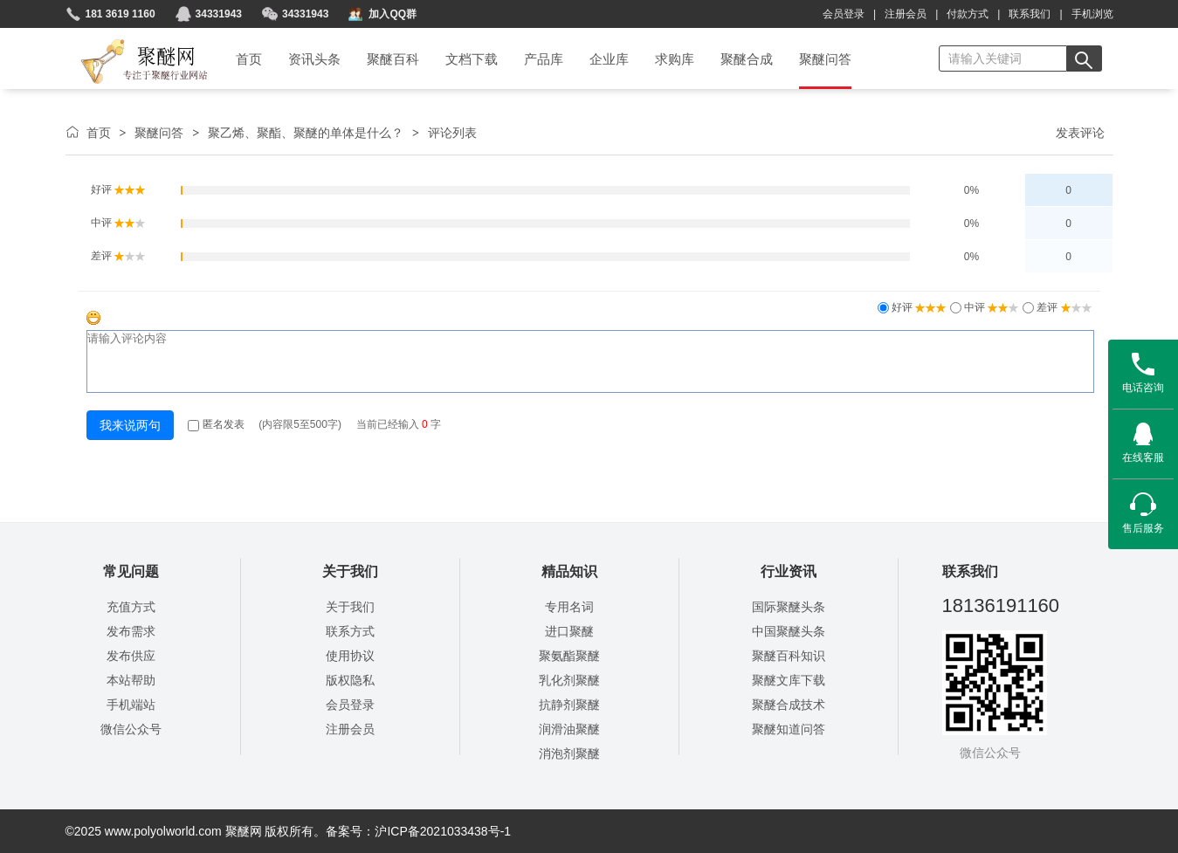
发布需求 (131, 631)
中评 (990, 307)
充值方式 (131, 607)
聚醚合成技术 (788, 705)
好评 (918, 307)
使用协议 (350, 656)
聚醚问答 (158, 133)
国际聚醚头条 (788, 607)
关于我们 (350, 607)
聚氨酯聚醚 (569, 656)
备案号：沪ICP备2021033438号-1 (418, 831)
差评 (1063, 307)
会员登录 (844, 14)
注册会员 (906, 14)
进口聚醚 (569, 631)
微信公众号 (131, 729)
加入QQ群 (393, 14)
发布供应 (131, 656)
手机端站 (131, 705)
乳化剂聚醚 (569, 680)
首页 (98, 133)
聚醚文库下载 (788, 680)
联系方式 (350, 631)
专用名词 (569, 607)
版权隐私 (350, 680)
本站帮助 (131, 680)
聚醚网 (129, 41)
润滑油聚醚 (569, 729)
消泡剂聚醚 (569, 753)
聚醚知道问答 (788, 729)
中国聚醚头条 (788, 631)
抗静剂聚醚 (569, 705)
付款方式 (968, 14)
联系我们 (1030, 14)
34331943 (219, 14)
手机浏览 (1092, 14)
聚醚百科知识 (788, 656)
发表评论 (1080, 133)
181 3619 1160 (120, 14)
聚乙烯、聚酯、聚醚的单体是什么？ (305, 133)
